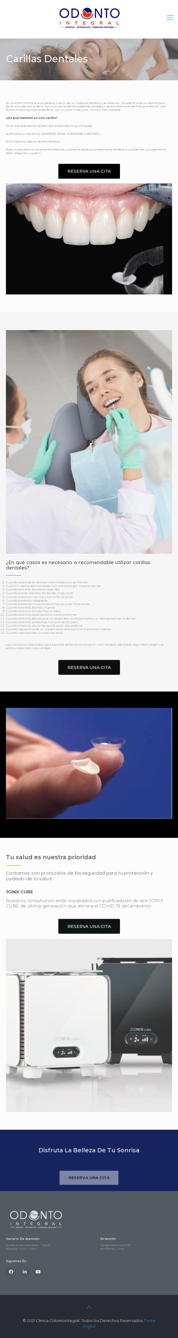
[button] (89, 173)
